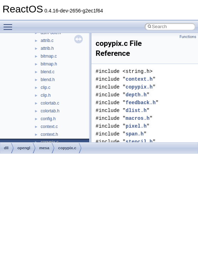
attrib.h (47, 48)
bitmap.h (49, 64)
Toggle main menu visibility (10, 23)
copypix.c (67, 148)
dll (6, 148)
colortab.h (50, 110)
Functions (187, 36)
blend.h (48, 79)
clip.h (46, 95)
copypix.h (139, 87)
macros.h (137, 118)
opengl (23, 148)
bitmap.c (49, 56)
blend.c (48, 71)
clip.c (45, 87)
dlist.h (136, 110)
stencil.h (139, 141)
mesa (44, 148)
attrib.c (47, 40)
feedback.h (141, 102)
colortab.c (50, 103)
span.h (134, 133)
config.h (48, 118)
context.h (49, 134)
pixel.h (136, 126)
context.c (49, 126)
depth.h (136, 94)
